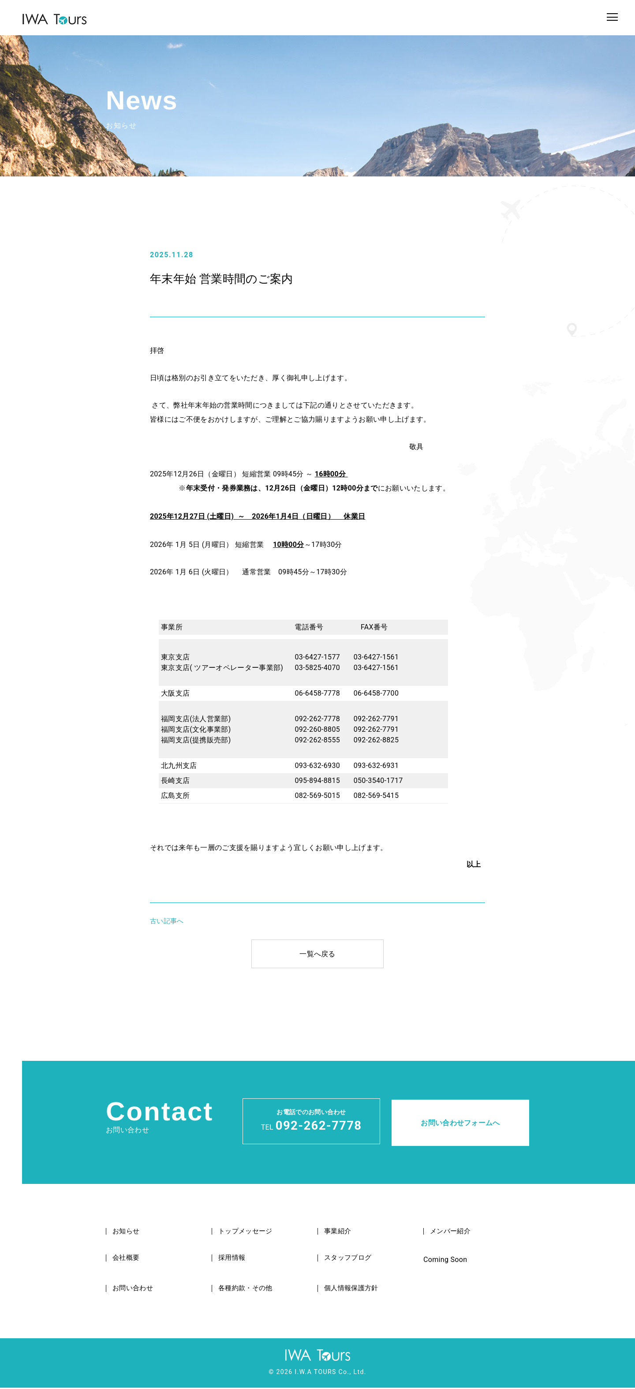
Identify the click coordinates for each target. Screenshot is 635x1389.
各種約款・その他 (247, 1289)
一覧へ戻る (317, 954)
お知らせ (127, 1232)
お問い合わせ (134, 1289)
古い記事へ (167, 921)
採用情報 (233, 1259)
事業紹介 (339, 1232)
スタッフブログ (350, 1259)
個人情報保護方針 (353, 1289)
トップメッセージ (247, 1232)
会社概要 (127, 1259)
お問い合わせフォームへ (460, 1121)
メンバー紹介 (452, 1232)
